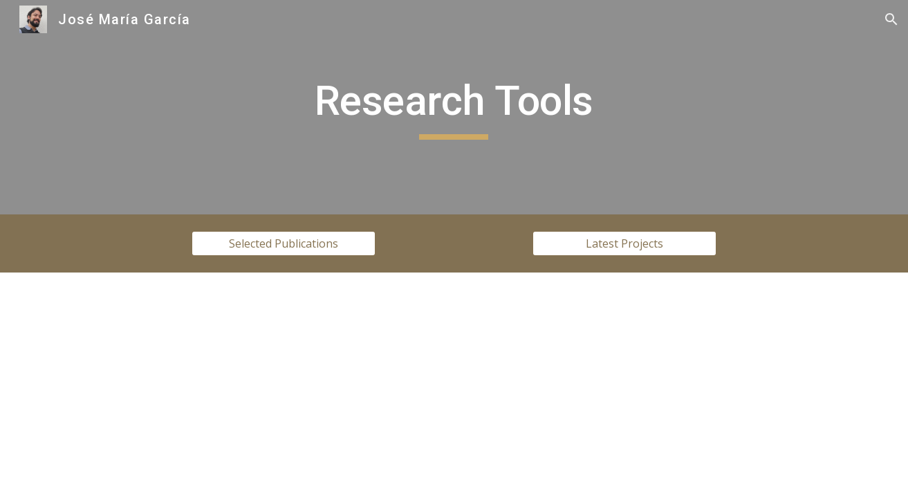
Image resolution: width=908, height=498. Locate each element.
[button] (891, 19)
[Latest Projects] (624, 243)
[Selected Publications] (283, 243)
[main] (454, 107)
